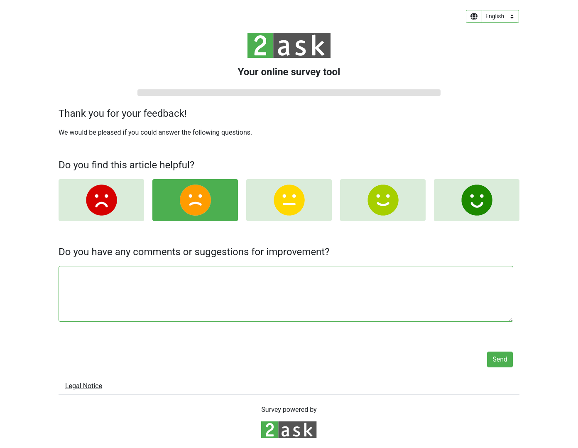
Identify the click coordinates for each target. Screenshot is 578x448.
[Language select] (500, 16)
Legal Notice (83, 386)
